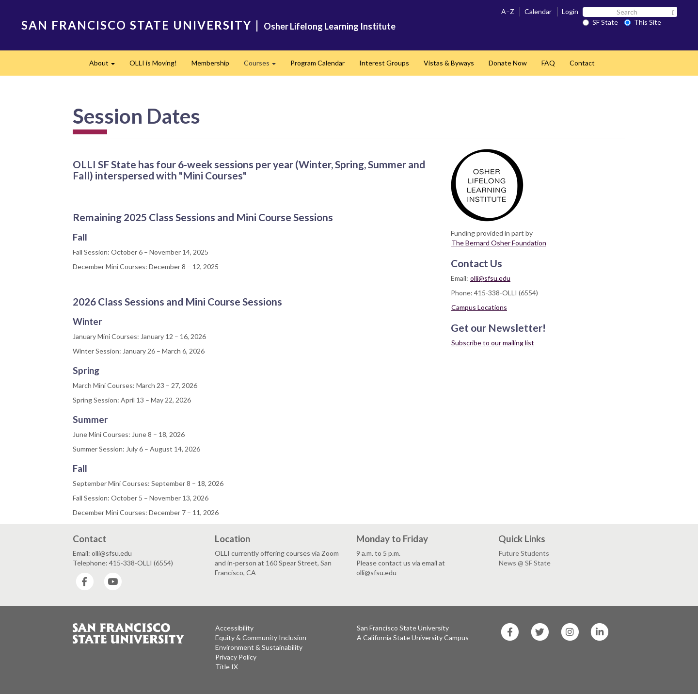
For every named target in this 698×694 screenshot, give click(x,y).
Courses (263, 66)
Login (570, 11)
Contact (582, 63)
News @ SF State (525, 563)
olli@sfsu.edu (490, 278)
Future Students (524, 553)
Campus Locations (479, 307)
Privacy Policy (235, 657)
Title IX (226, 666)
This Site (642, 22)
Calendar (538, 11)
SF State (600, 22)
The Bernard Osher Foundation (498, 243)
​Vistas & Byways (449, 63)
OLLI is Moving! (153, 63)
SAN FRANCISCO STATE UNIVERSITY (136, 25)
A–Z (507, 11)
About (105, 66)
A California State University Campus (413, 637)
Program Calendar (317, 63)
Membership (210, 63)
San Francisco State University (403, 628)
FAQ (548, 63)
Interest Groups (384, 63)
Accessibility (234, 628)
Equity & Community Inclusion (260, 637)
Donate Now (508, 63)
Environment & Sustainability (258, 647)
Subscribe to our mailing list (492, 343)
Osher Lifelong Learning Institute (330, 26)
